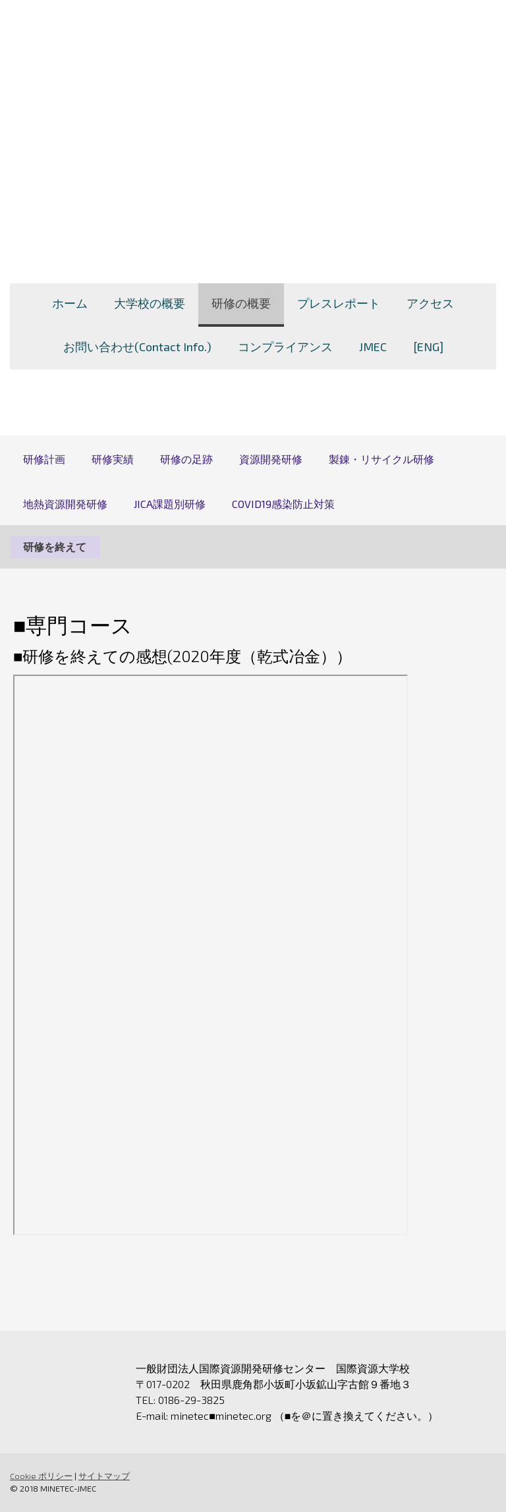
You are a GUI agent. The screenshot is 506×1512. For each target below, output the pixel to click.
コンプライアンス (285, 346)
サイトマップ (104, 1475)
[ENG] (428, 346)
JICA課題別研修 (170, 503)
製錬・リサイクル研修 (381, 459)
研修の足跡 (186, 459)
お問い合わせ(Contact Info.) (137, 346)
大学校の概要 (149, 303)
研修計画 (44, 459)
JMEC (373, 346)
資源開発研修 (270, 459)
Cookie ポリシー (41, 1475)
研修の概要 (241, 303)
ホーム (70, 303)
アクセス (430, 303)
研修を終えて (54, 546)
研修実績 (113, 459)
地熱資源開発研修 (65, 503)
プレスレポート (338, 303)
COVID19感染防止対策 (283, 503)
